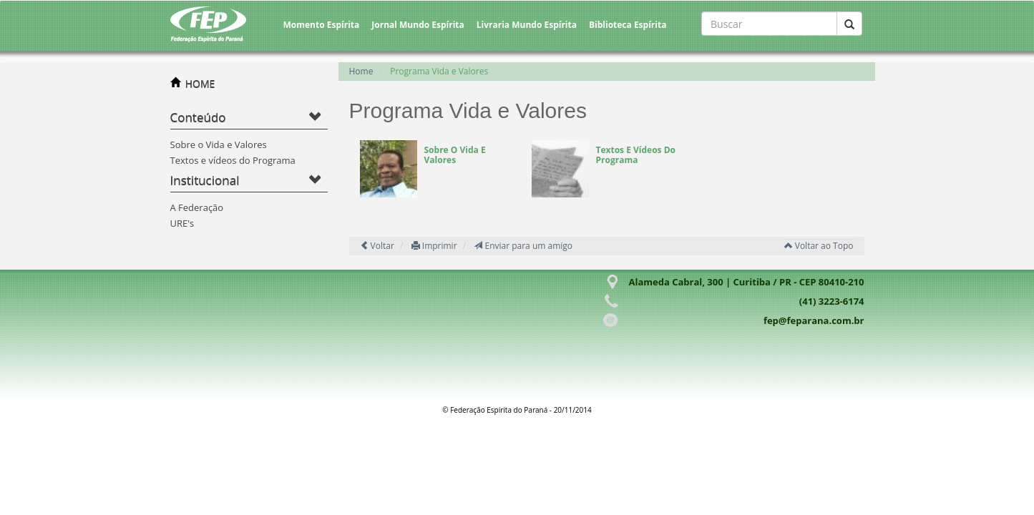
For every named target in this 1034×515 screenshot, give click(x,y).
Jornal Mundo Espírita (417, 25)
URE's (182, 223)
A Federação (197, 207)
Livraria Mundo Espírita (527, 25)
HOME (200, 83)
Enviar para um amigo (523, 246)
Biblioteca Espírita (627, 25)
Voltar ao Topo (819, 246)
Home (361, 71)
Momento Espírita (321, 25)
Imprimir (434, 246)
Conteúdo (198, 117)
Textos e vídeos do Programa (233, 160)
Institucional (205, 180)
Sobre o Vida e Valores (218, 144)
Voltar (377, 246)
